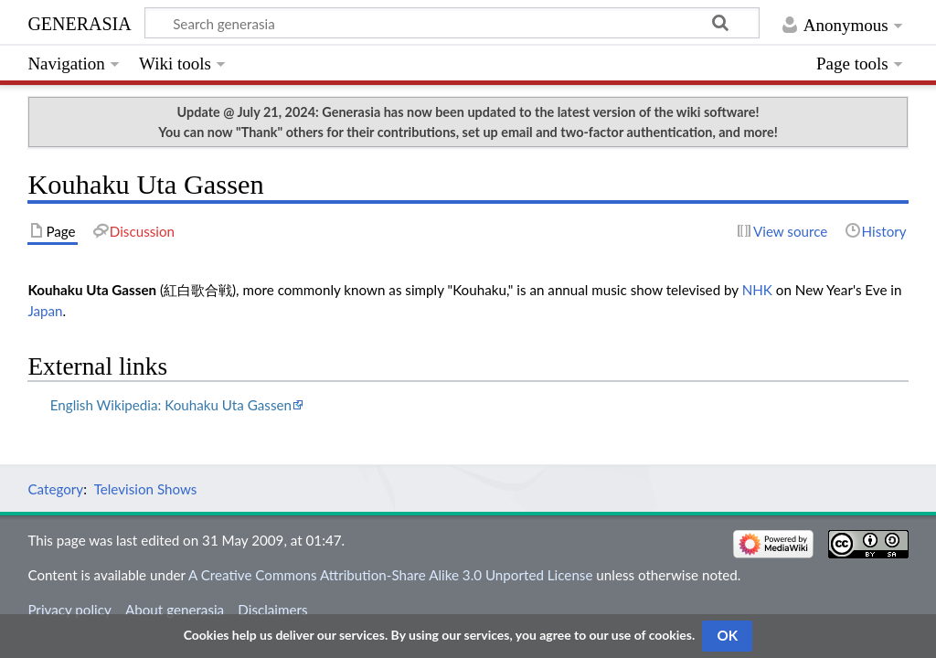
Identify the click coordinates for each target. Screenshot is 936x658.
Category (55, 489)
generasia (79, 21)
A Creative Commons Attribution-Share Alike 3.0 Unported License (390, 575)
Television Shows (145, 489)
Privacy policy (69, 609)
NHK (757, 289)
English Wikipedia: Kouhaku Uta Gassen (171, 405)
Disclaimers (272, 609)
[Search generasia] (452, 22)
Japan (44, 310)
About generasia (174, 609)
